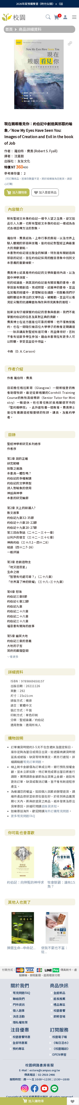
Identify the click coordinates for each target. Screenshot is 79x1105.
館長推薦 (59, 999)
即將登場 (59, 1016)
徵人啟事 (19, 1010)
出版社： (10, 161)
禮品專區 (59, 1004)
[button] (48, 17)
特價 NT (9, 167)
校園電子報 (59, 1037)
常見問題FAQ (21, 993)
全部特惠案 (20, 1043)
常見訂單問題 (32, 762)
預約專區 (18, 1048)
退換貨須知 (49, 806)
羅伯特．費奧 (23, 151)
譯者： (9, 156)
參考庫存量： (13, 173)
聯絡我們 (19, 999)
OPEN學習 (59, 1054)
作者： (9, 151)
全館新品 (59, 993)
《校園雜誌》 (61, 1048)
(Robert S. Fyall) (46, 151)
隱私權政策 (20, 1022)
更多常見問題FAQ (23, 816)
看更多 (13, 657)
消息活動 (19, 1016)
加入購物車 (17, 192)
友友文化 (23, 161)
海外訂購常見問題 (56, 811)
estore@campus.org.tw (44, 1070)
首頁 (9, 29)
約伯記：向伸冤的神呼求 (25, 882)
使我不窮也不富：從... (54, 949)
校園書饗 (59, 1010)
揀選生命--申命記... (21, 947)
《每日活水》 (61, 1043)
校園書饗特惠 (21, 1037)
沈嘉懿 (19, 156)
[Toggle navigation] (74, 17)
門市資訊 (19, 1004)
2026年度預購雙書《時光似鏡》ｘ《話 (39, 4)
